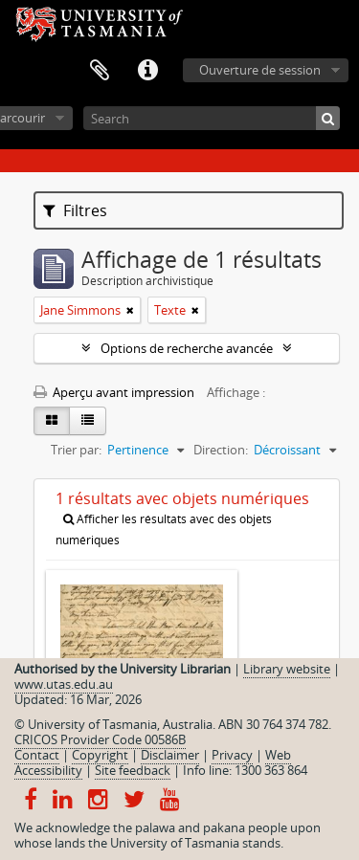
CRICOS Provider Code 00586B (100, 739)
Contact (36, 754)
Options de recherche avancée (187, 348)
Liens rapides (147, 71)
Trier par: (76, 449)
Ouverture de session (260, 69)
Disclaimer (170, 754)
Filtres (75, 210)
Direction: (220, 449)
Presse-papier (99, 71)
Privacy (232, 754)
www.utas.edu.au (63, 684)
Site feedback (132, 770)
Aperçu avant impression (114, 392)
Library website (286, 668)
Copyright (100, 754)
